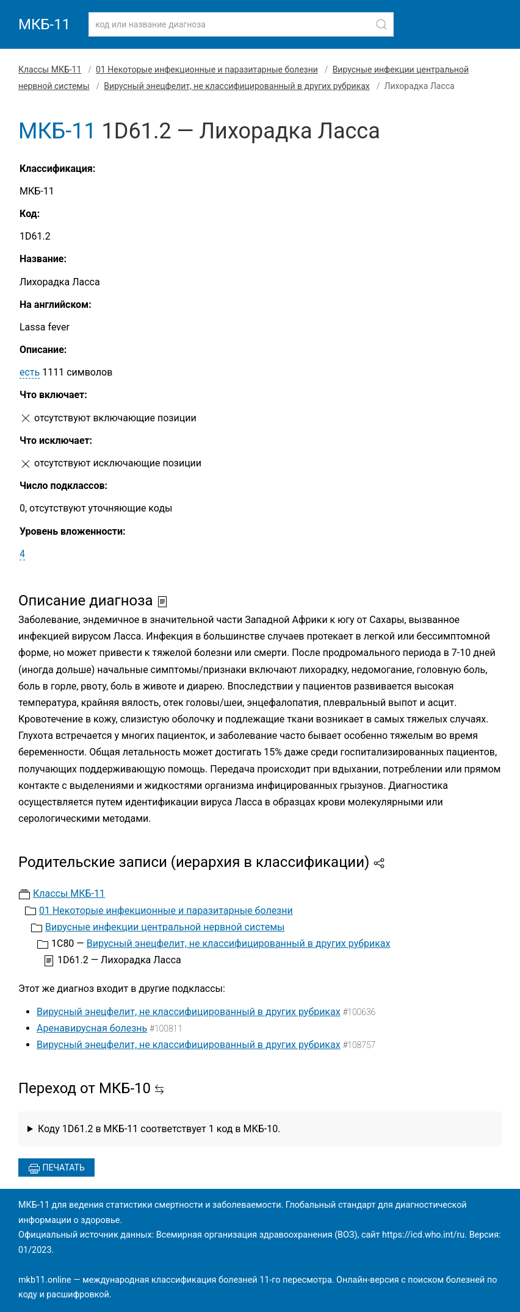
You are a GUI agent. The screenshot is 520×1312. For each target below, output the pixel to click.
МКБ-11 (44, 24)
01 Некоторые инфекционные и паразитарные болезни (207, 69)
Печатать (56, 1169)
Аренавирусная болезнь (92, 1028)
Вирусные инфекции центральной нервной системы (164, 927)
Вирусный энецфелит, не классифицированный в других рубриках (236, 86)
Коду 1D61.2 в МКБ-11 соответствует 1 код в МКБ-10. (159, 1129)
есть (30, 372)
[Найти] (381, 24)
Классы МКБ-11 (49, 69)
